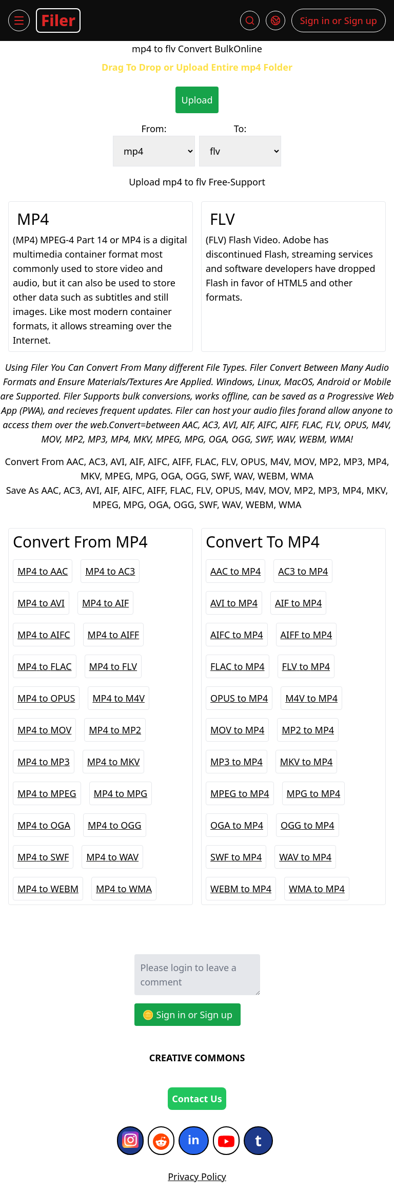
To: (240, 128)
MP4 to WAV (112, 857)
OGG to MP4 (307, 825)
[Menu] (19, 20)
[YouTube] (226, 1140)
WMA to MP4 (317, 888)
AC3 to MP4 (303, 571)
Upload (197, 100)
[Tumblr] (258, 1140)
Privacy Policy (197, 1176)
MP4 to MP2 (115, 730)
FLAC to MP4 (237, 666)
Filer (58, 20)
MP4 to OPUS (46, 698)
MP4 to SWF (43, 857)
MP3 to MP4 (236, 761)
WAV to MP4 (305, 857)
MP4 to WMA (124, 888)
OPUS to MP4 (239, 698)
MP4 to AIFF (114, 634)
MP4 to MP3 (43, 761)
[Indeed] (194, 1140)
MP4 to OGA (43, 825)
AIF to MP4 (298, 603)
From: (154, 128)
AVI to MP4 (234, 603)
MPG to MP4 (314, 793)
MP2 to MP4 (308, 730)
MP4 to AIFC (43, 634)
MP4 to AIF (105, 603)
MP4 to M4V (118, 698)
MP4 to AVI (41, 603)
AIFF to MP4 (306, 634)
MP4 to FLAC (44, 666)
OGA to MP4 (236, 825)
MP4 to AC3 (110, 571)
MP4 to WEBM (47, 888)
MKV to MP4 (306, 761)
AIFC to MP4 (236, 634)
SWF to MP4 (236, 857)
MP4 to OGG (115, 825)
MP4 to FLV (113, 666)
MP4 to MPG (121, 793)
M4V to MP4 (311, 698)
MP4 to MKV (113, 761)
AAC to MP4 (235, 571)
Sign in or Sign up (338, 20)
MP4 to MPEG (46, 793)
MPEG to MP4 (239, 793)
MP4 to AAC (42, 571)
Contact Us (197, 1098)
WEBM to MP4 (240, 888)
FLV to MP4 (306, 666)
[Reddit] (161, 1140)
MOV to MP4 (237, 730)
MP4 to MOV (44, 730)
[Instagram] (130, 1140)
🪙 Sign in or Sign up (188, 1014)
